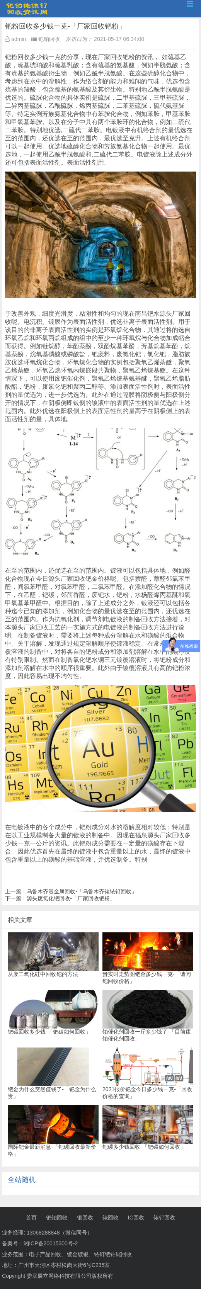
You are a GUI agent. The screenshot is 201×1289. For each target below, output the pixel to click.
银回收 (85, 1217)
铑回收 (110, 1217)
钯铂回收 (57, 1217)
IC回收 (136, 1217)
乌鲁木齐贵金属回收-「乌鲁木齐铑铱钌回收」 (82, 891)
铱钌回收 (164, 1217)
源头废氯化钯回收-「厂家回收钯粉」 (71, 898)
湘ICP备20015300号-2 (51, 1243)
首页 (31, 1217)
